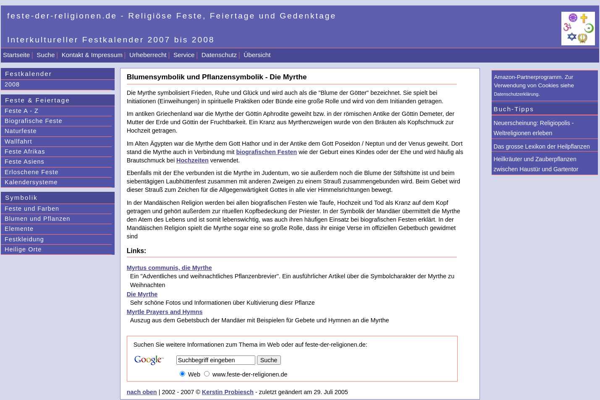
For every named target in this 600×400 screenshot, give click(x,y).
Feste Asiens (25, 161)
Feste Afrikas (25, 151)
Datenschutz (219, 54)
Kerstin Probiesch (228, 392)
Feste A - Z (22, 110)
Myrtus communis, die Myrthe (169, 267)
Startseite (16, 54)
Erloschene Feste (31, 172)
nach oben (142, 392)
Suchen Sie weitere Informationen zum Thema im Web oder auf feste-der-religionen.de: (250, 344)
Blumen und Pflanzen (37, 218)
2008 (12, 84)
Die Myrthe (142, 294)
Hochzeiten (192, 160)
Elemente (19, 228)
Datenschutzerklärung (516, 94)
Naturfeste (21, 131)
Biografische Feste (34, 121)
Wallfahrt (18, 141)
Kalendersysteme (31, 182)
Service (184, 54)
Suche (46, 54)
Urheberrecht (148, 54)
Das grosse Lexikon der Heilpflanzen (542, 146)
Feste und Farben (32, 208)
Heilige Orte (23, 249)
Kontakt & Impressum (92, 54)
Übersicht (257, 54)
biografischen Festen (266, 152)
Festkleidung (24, 239)
